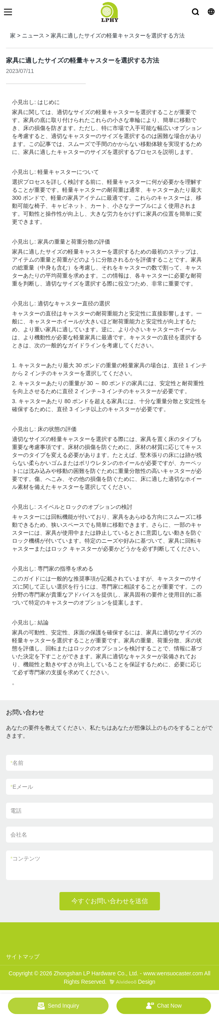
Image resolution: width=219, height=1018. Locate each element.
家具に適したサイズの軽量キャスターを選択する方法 (118, 35)
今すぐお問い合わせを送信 (109, 901)
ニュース (33, 35)
